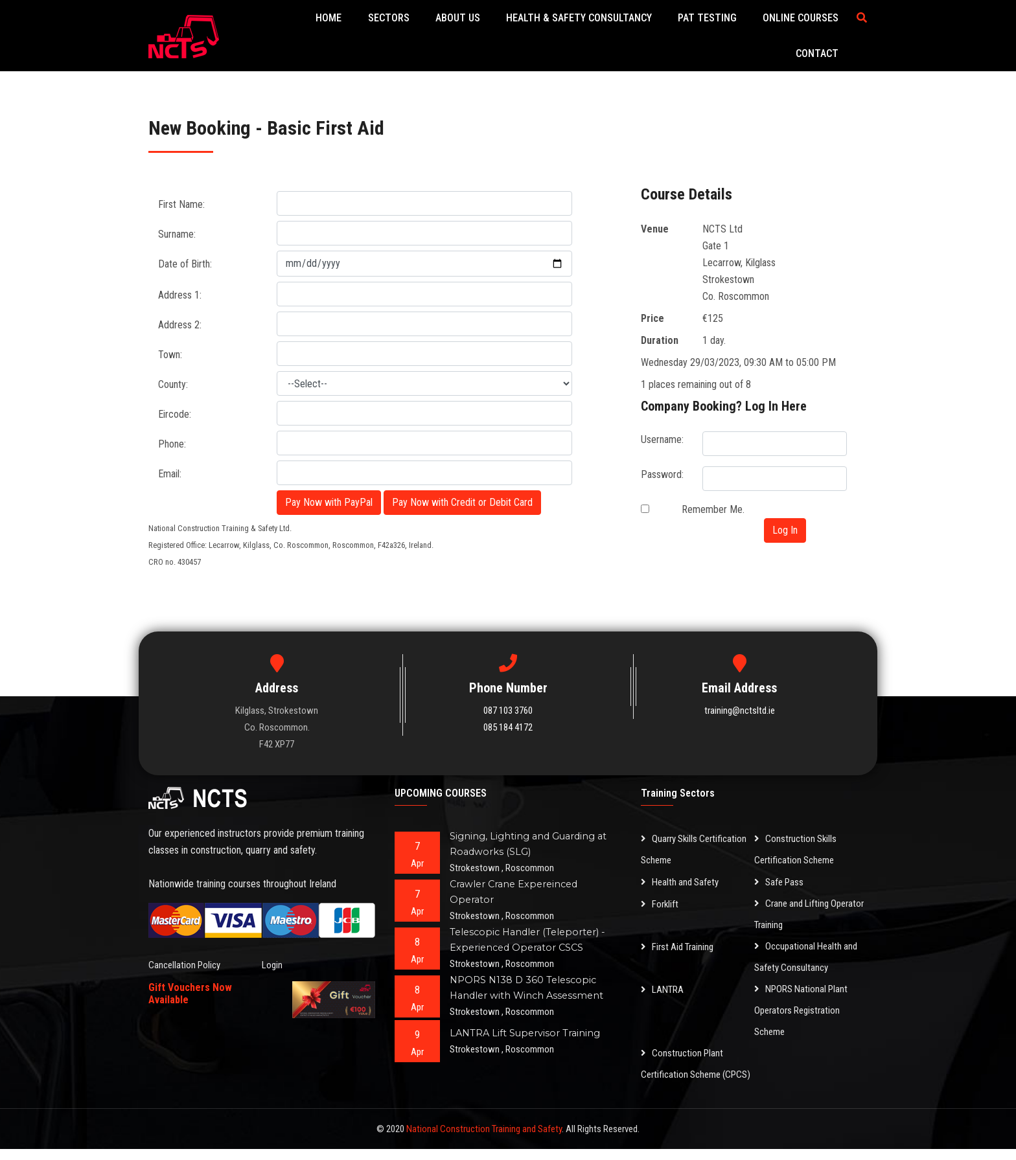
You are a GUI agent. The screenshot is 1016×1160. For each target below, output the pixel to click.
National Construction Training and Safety (484, 1140)
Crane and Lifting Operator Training (794, 904)
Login (273, 955)
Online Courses (747, 31)
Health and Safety (682, 872)
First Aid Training (680, 936)
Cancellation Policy (186, 955)
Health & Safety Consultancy (546, 31)
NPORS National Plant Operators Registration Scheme (804, 1000)
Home (328, 31)
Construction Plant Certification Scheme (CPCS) (684, 1064)
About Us (435, 31)
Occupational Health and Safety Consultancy (808, 947)
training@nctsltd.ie (739, 701)
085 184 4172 (508, 717)
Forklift (661, 893)
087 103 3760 (508, 701)
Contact (822, 31)
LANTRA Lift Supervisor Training (527, 1023)
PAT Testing (664, 31)
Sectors (377, 31)
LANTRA (664, 979)
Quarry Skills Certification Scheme (697, 840)
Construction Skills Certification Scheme (797, 840)
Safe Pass (780, 872)
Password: (662, 465)
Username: (662, 430)
